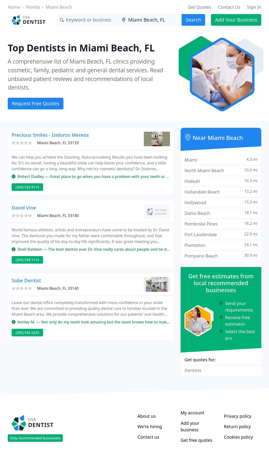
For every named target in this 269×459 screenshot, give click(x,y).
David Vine (24, 207)
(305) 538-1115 (27, 260)
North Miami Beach (220, 170)
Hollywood (220, 202)
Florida (33, 7)
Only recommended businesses (35, 438)
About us (147, 416)
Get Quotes (199, 7)
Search (193, 19)
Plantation (220, 245)
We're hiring (150, 426)
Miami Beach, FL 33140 (58, 215)
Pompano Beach (220, 256)
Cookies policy (238, 437)
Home (14, 7)
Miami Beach (59, 7)
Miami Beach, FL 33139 (58, 142)
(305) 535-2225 (27, 332)
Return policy (237, 426)
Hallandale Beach (220, 192)
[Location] (150, 20)
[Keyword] (88, 20)
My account (192, 413)
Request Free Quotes (35, 103)
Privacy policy (238, 416)
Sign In (254, 7)
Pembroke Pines (220, 224)
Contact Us (229, 7)
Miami (220, 160)
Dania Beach (220, 213)
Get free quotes (196, 440)
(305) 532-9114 (27, 187)
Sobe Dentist (26, 280)
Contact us (148, 437)
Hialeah (220, 181)
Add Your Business (236, 19)
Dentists (192, 370)
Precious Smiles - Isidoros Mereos (50, 135)
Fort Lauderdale (220, 234)
